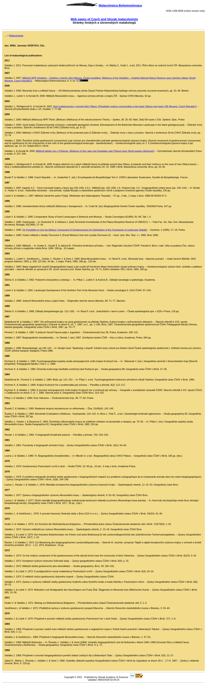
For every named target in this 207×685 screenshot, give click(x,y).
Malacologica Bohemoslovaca (120, 5)
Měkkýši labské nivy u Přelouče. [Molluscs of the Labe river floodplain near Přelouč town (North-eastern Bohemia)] (95, 151)
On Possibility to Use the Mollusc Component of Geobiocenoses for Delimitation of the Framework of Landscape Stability (84, 230)
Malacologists (16, 35)
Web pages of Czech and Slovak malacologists (104, 19)
